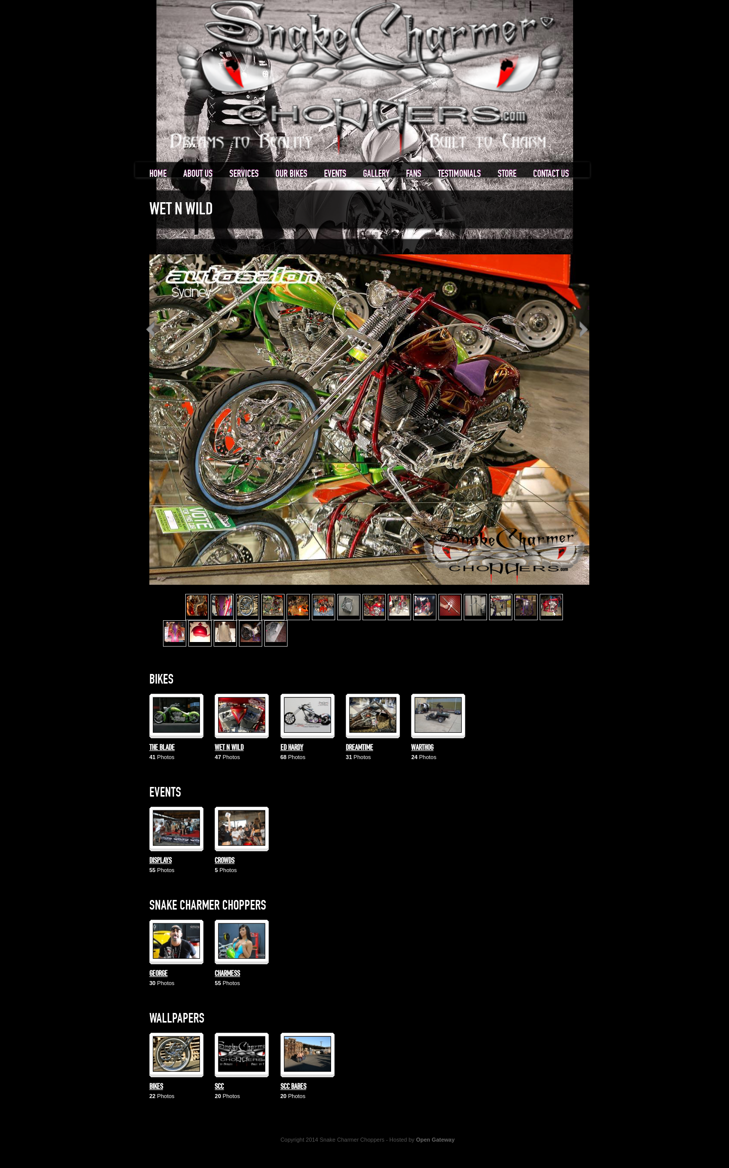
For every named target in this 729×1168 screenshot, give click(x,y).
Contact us (551, 174)
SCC (219, 1086)
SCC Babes (293, 1086)
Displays (160, 860)
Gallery (376, 174)
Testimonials (459, 174)
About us (198, 174)
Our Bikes (291, 174)
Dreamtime (359, 747)
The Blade (162, 747)
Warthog (422, 747)
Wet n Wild (229, 747)
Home (158, 174)
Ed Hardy (291, 747)
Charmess (227, 973)
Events (335, 174)
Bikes (156, 1086)
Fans (413, 174)
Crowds (224, 860)
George (158, 973)
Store (507, 174)
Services (244, 174)
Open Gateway (435, 1140)
